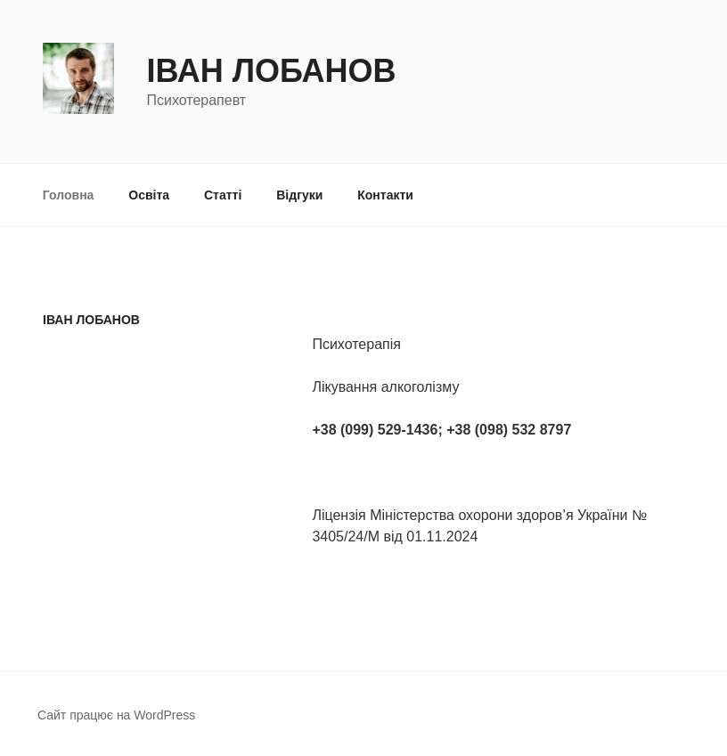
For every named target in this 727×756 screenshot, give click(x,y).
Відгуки (299, 195)
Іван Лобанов (271, 71)
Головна (68, 195)
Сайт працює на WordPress (116, 715)
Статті (222, 195)
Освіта (148, 195)
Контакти (385, 195)
